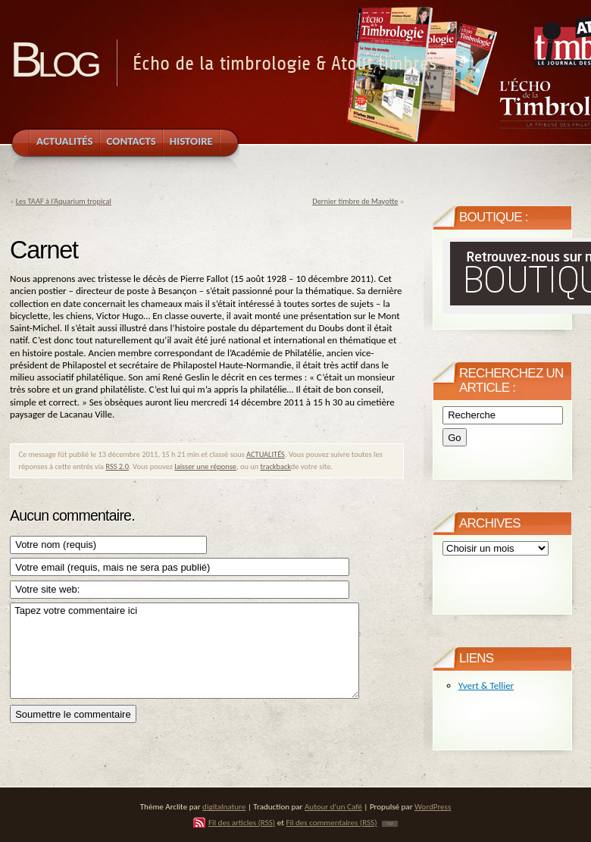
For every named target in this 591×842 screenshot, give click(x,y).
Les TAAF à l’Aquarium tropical (63, 201)
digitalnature (223, 806)
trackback (276, 466)
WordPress (432, 806)
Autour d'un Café (333, 806)
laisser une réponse (205, 466)
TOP (389, 824)
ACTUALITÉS (265, 454)
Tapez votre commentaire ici (184, 651)
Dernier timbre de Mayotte (355, 201)
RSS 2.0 (117, 466)
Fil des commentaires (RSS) (331, 822)
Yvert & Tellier (486, 685)
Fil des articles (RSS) (241, 822)
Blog (53, 59)
